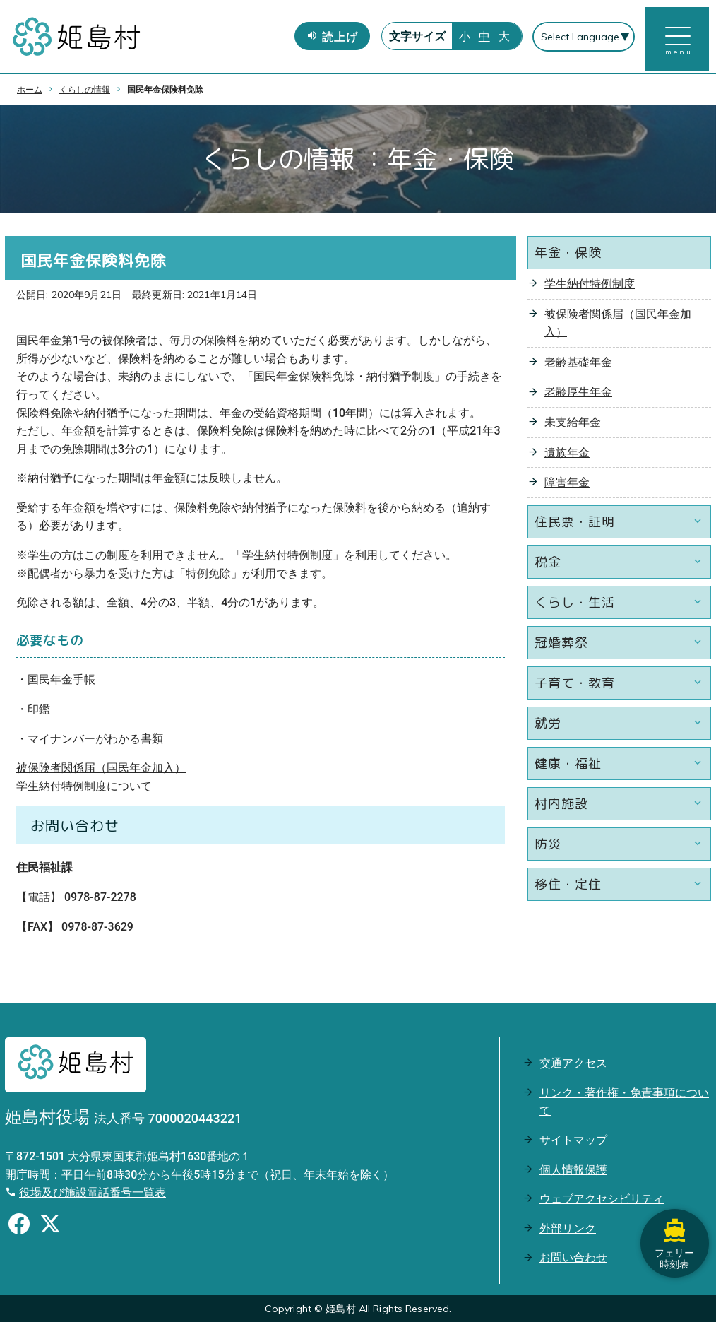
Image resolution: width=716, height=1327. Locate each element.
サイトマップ (573, 1145)
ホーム (29, 94)
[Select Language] (583, 39)
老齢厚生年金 (578, 396)
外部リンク (567, 1232)
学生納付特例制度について (84, 791)
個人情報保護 (573, 1174)
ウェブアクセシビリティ (601, 1203)
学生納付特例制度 (589, 288)
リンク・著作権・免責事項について (624, 1106)
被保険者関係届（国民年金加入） (101, 772)
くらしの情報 (84, 94)
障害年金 (567, 487)
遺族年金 (567, 457)
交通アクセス (573, 1068)
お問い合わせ (573, 1262)
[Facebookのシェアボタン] (19, 1231)
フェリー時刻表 (673, 1235)
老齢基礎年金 (578, 366)
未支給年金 (572, 427)
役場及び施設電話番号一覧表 (92, 1197)
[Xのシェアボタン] (50, 1231)
